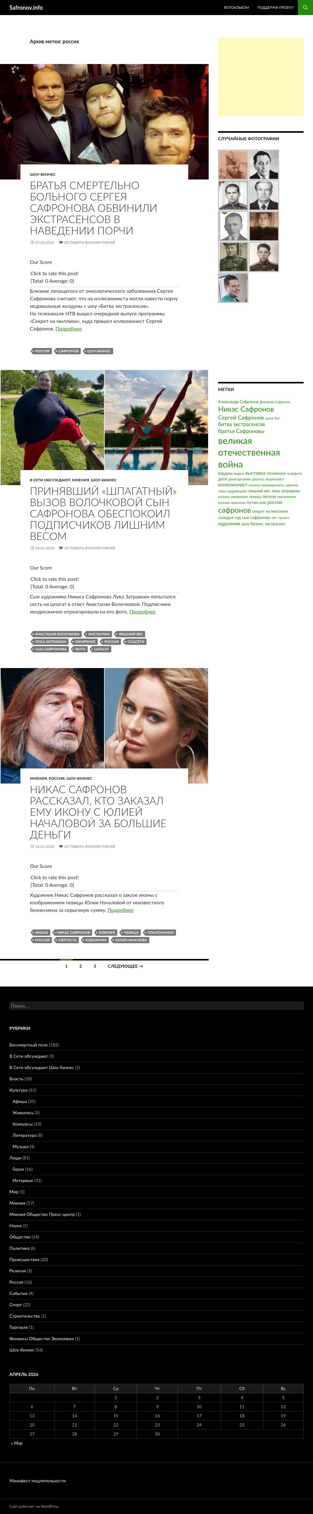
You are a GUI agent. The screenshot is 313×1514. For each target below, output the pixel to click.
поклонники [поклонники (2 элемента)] (286, 497)
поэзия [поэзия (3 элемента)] (224, 502)
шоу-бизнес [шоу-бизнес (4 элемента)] (253, 523)
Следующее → (125, 966)
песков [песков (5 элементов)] (269, 496)
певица (131, 932)
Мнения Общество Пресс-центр (42, 1214)
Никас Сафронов (73, 932)
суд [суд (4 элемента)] (237, 517)
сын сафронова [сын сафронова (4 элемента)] (256, 517)
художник (96, 940)
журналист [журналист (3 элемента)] (274, 479)
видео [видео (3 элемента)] (239, 473)
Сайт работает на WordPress (34, 1506)
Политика (19, 1248)
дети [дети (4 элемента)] (222, 478)
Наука (15, 1225)
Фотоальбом (236, 7)
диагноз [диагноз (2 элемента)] (258, 479)
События (18, 1293)
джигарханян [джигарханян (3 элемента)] (239, 479)
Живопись (23, 1112)
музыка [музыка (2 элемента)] (223, 497)
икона (41, 932)
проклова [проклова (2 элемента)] (238, 502)
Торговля (18, 1327)
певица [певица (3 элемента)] (255, 496)
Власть (16, 1078)
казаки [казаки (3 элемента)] (254, 485)
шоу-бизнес (99, 351)
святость (67, 940)
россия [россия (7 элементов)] (274, 502)
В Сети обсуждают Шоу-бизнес (41, 1067)
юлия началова (131, 940)
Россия (56, 778)
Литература (24, 1135)
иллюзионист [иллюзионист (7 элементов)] (233, 484)
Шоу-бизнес (43, 174)
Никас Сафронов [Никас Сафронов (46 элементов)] (246, 408)
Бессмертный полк (28, 1044)
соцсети (136, 641)
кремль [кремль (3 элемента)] (292, 485)
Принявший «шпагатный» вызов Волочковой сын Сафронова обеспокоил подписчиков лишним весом (103, 513)
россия (42, 351)
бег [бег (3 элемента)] (277, 418)
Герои (18, 1169)
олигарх (107, 932)
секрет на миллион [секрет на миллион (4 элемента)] (270, 511)
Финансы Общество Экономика (41, 1338)
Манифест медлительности (37, 1480)
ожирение (85, 641)
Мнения (80, 480)
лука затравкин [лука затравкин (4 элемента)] (285, 490)
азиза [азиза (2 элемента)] (269, 418)
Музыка (21, 1146)
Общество (19, 1236)
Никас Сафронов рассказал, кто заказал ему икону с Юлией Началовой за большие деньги (98, 812)
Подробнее (69, 328)
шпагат (101, 649)
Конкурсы (23, 1123)
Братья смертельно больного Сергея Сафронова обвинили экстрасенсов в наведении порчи (93, 208)
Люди (15, 1157)
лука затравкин (50, 641)
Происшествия (24, 1259)
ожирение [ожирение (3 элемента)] (239, 496)
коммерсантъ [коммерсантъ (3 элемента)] (272, 485)
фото (80, 649)
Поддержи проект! (275, 7)
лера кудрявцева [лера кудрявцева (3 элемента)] (232, 491)
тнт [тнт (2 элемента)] (274, 518)
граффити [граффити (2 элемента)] (294, 473)
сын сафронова (51, 649)
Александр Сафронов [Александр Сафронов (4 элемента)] (238, 401)
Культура (18, 1090)
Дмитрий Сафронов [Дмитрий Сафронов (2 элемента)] (275, 402)
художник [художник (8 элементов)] (229, 523)
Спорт (15, 1304)
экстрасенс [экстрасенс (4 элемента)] (275, 523)
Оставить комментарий (89, 242)
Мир (14, 1191)
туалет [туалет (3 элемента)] (283, 517)
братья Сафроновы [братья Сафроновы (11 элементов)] (241, 431)
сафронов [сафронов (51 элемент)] (234, 510)
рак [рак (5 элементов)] (263, 502)
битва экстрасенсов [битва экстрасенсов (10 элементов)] (241, 424)
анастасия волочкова (57, 634)
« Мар (17, 1443)
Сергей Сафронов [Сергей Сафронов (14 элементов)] (241, 417)
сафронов (68, 351)
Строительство (24, 1316)
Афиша (20, 1101)
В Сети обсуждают (50, 480)
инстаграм (99, 634)
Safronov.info (26, 7)
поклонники (160, 932)
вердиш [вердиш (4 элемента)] (225, 473)
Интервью (23, 1180)
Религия (17, 1270)
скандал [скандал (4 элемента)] (225, 517)
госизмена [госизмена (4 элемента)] (276, 473)
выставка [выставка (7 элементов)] (255, 473)
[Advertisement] (261, 77)
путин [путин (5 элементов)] (253, 502)
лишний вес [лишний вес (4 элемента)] (259, 490)
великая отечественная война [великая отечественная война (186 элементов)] (249, 452)
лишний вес (130, 634)
